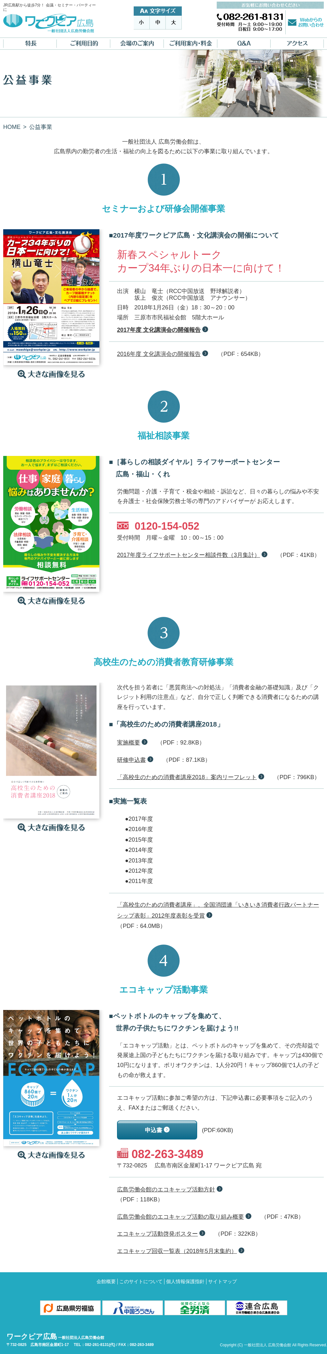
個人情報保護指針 (185, 1281)
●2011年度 (139, 881)
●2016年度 (139, 829)
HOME (12, 127)
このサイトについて (141, 1281)
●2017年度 (139, 819)
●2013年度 (139, 860)
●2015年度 (139, 840)
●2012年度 (139, 871)
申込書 (153, 1130)
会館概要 (106, 1281)
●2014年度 (139, 850)
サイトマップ (222, 1281)
